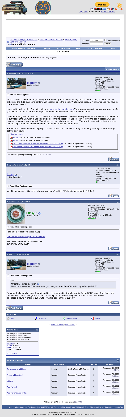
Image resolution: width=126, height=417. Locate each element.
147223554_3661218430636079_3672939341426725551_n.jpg (38, 143)
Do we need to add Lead (16, 369)
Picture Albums (63, 48)
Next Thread (70, 324)
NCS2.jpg (17, 140)
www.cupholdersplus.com (62, 109)
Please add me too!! (15, 375)
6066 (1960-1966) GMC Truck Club (24, 40)
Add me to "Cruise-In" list (16, 393)
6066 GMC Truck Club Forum (51, 40)
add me (10, 381)
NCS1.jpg (17, 137)
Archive (98, 407)
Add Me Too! (12, 387)
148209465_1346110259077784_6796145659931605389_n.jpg (38, 147)
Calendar (113, 48)
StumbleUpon (71, 318)
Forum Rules (12, 353)
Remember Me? (112, 41)
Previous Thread (57, 324)
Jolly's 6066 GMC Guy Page (23, 48)
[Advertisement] (64, 27)
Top (121, 407)
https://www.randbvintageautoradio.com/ (26, 236)
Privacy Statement (111, 407)
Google (97, 318)
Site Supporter (108, 11)
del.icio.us (42, 318)
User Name (85, 40)
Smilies (10, 345)
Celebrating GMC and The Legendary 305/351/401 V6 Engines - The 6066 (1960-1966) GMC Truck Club (51, 407)
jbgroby (32, 82)
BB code (10, 343)
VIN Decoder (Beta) (94, 48)
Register (47, 48)
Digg (12, 318)
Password (85, 44)
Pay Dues (83, 11)
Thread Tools (111, 69)
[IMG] (9, 347)
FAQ (78, 48)
